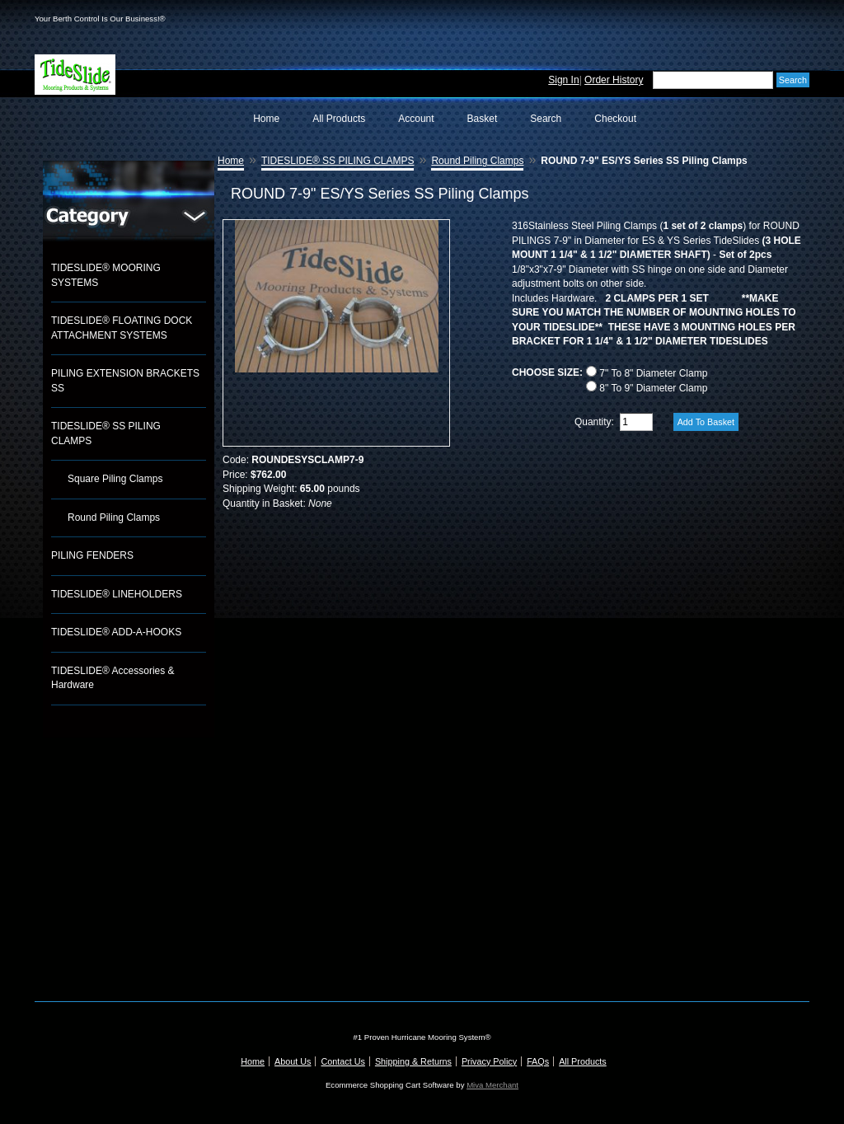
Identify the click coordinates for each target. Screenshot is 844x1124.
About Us (292, 1061)
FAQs (538, 1061)
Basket (482, 118)
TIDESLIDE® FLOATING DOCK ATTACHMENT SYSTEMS (121, 328)
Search (545, 118)
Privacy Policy (489, 1061)
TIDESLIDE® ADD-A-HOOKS (116, 632)
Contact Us (342, 1061)
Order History (613, 80)
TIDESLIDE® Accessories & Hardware (113, 678)
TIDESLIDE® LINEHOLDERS (116, 594)
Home (266, 118)
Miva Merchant (492, 1084)
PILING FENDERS (92, 555)
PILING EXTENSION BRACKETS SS (125, 381)
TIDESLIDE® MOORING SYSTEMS (106, 275)
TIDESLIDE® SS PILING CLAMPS (106, 433)
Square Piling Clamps (115, 479)
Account (416, 118)
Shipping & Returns (413, 1061)
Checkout (615, 118)
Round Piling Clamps (114, 517)
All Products (338, 118)
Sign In (563, 80)
